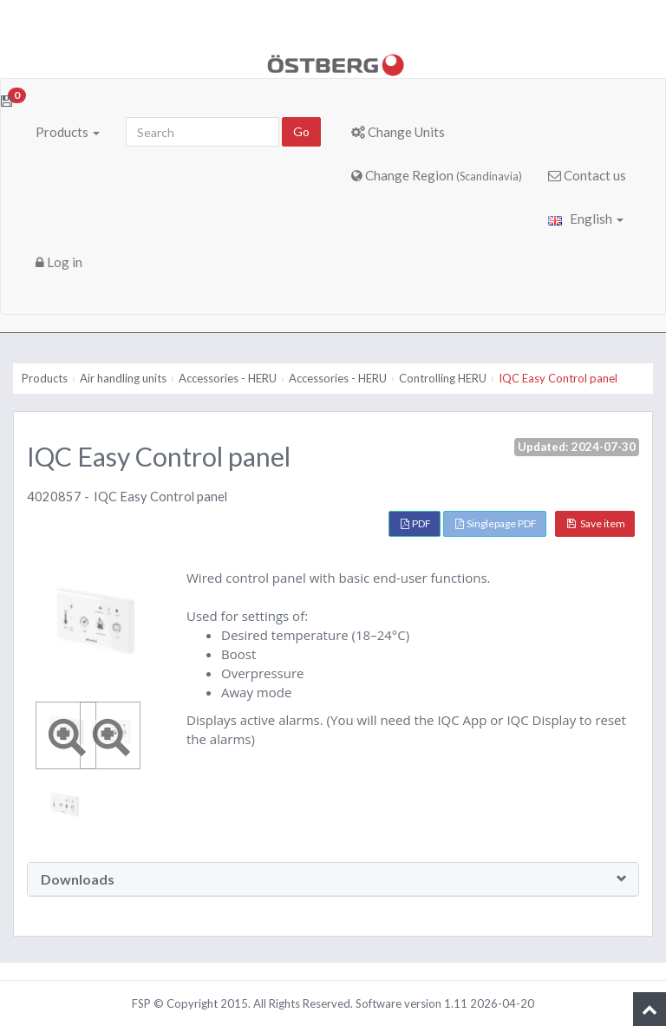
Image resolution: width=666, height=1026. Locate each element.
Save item (596, 523)
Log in (59, 262)
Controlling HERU (442, 378)
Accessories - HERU (228, 378)
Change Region (436, 175)
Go (301, 131)
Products (68, 132)
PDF (416, 523)
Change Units (398, 132)
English (586, 218)
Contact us (587, 175)
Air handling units (123, 378)
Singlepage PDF (496, 523)
